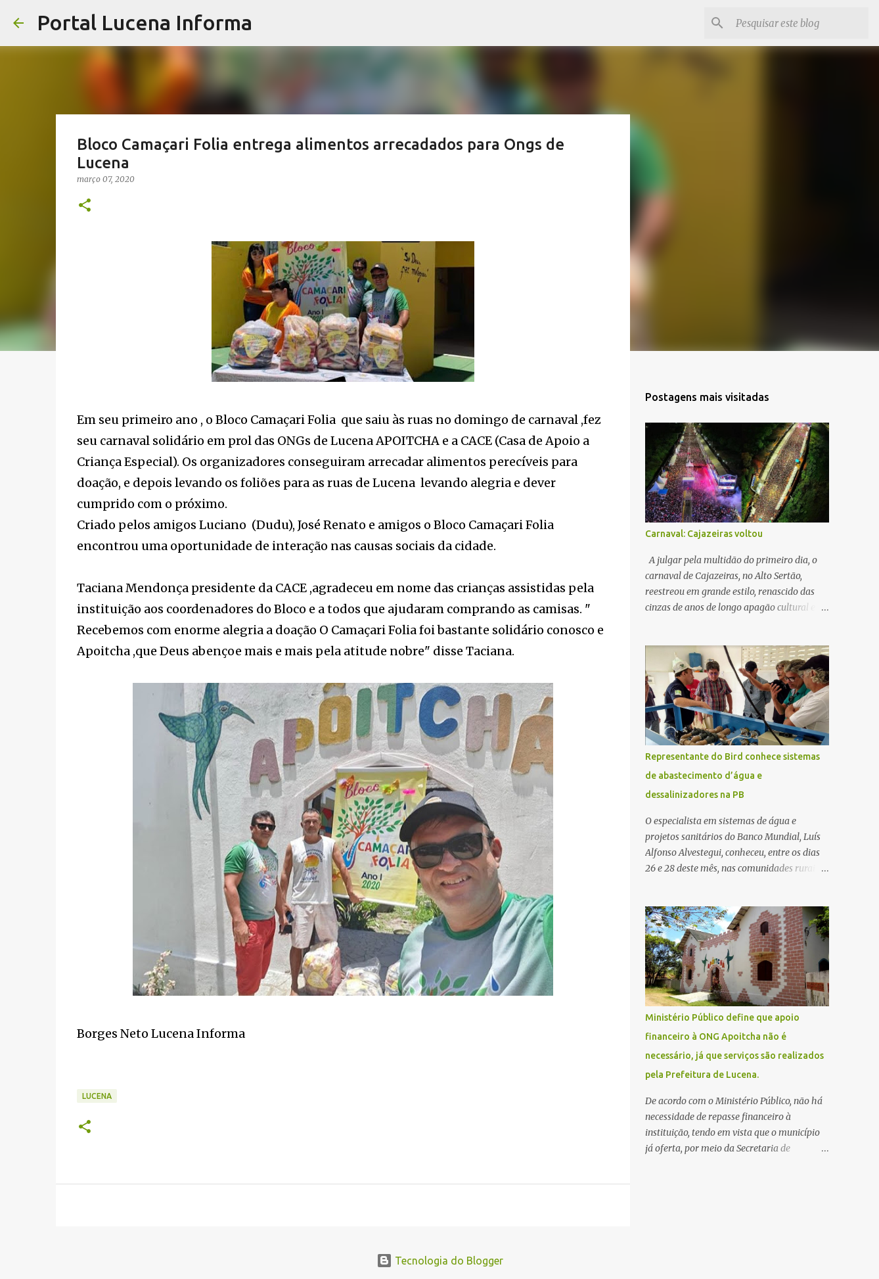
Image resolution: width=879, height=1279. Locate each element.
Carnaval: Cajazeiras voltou (704, 533)
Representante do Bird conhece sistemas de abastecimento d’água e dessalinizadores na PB (732, 775)
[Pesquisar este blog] (799, 23)
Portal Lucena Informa (144, 22)
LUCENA (97, 1096)
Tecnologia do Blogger (439, 1261)
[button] (85, 206)
